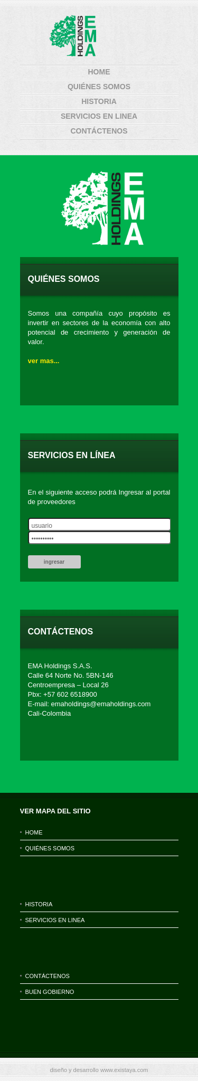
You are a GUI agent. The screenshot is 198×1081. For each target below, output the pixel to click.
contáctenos (98, 131)
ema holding (97, 36)
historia (99, 101)
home (99, 72)
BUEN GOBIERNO (49, 992)
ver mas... (44, 361)
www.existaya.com (124, 1070)
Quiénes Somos (99, 86)
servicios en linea (99, 116)
